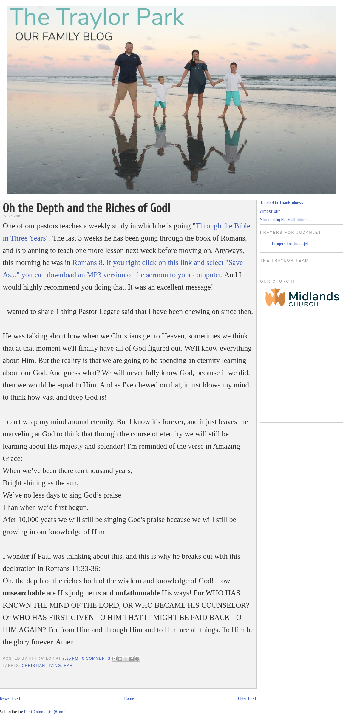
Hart (69, 666)
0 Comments (96, 658)
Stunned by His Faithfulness (285, 219)
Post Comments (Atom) (45, 712)
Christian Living (41, 666)
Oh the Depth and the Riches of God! (86, 208)
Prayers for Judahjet (290, 244)
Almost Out (270, 211)
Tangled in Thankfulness (281, 203)
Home (129, 698)
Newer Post (10, 698)
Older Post (247, 698)
